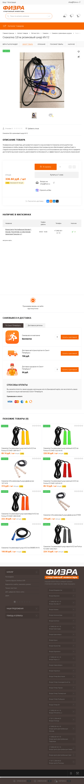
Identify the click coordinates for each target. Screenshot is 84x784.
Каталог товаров (13, 26)
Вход (4, 2)
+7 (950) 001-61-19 (55, 603)
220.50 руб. (55, 454)
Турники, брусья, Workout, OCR (15, 582)
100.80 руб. (13, 552)
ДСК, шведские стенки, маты (14, 593)
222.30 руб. (13, 520)
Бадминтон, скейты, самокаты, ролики (18, 585)
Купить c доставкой (70, 338)
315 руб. (12, 487)
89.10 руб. (12, 454)
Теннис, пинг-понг (11, 589)
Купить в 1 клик (56, 176)
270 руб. (54, 520)
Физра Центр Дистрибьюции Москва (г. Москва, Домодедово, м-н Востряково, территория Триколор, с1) (18, 233)
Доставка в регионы (35, 327)
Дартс (7, 597)
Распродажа (9, 578)
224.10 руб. (55, 552)
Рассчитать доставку (34, 202)
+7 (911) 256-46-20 (55, 719)
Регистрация (11, 2)
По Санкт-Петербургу (13, 327)
